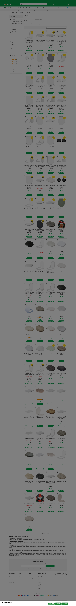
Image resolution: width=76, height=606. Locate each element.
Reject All (58, 603)
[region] (38, 603)
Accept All (65, 603)
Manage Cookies (51, 603)
